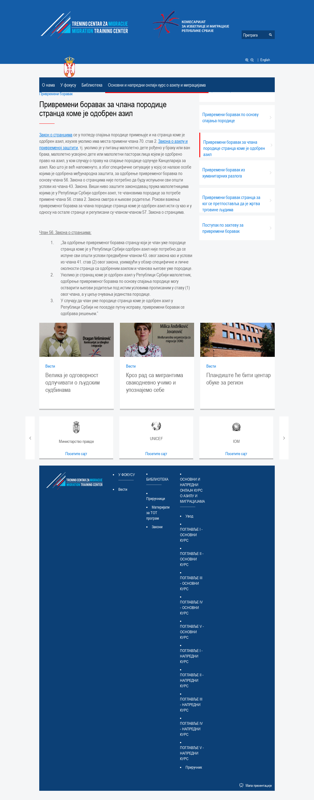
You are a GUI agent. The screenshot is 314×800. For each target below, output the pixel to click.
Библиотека (92, 85)
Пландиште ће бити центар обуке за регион (238, 378)
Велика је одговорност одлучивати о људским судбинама (72, 382)
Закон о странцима (55, 134)
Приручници (155, 498)
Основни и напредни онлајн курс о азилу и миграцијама (157, 85)
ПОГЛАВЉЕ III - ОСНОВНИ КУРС (191, 583)
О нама (48, 85)
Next (284, 437)
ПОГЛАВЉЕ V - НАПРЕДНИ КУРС (192, 753)
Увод (189, 515)
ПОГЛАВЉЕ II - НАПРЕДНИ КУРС (192, 680)
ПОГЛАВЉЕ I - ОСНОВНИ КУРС (191, 535)
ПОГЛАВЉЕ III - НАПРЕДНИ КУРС (191, 704)
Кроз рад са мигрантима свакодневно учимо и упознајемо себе (154, 382)
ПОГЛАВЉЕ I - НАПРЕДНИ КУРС (191, 656)
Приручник (194, 767)
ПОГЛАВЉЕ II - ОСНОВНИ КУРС (192, 559)
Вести (50, 366)
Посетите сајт (76, 453)
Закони (157, 526)
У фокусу (68, 85)
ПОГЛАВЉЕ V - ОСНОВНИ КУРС (192, 632)
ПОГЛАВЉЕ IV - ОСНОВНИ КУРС (191, 607)
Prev (30, 437)
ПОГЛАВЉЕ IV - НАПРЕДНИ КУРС (191, 729)
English (265, 59)
